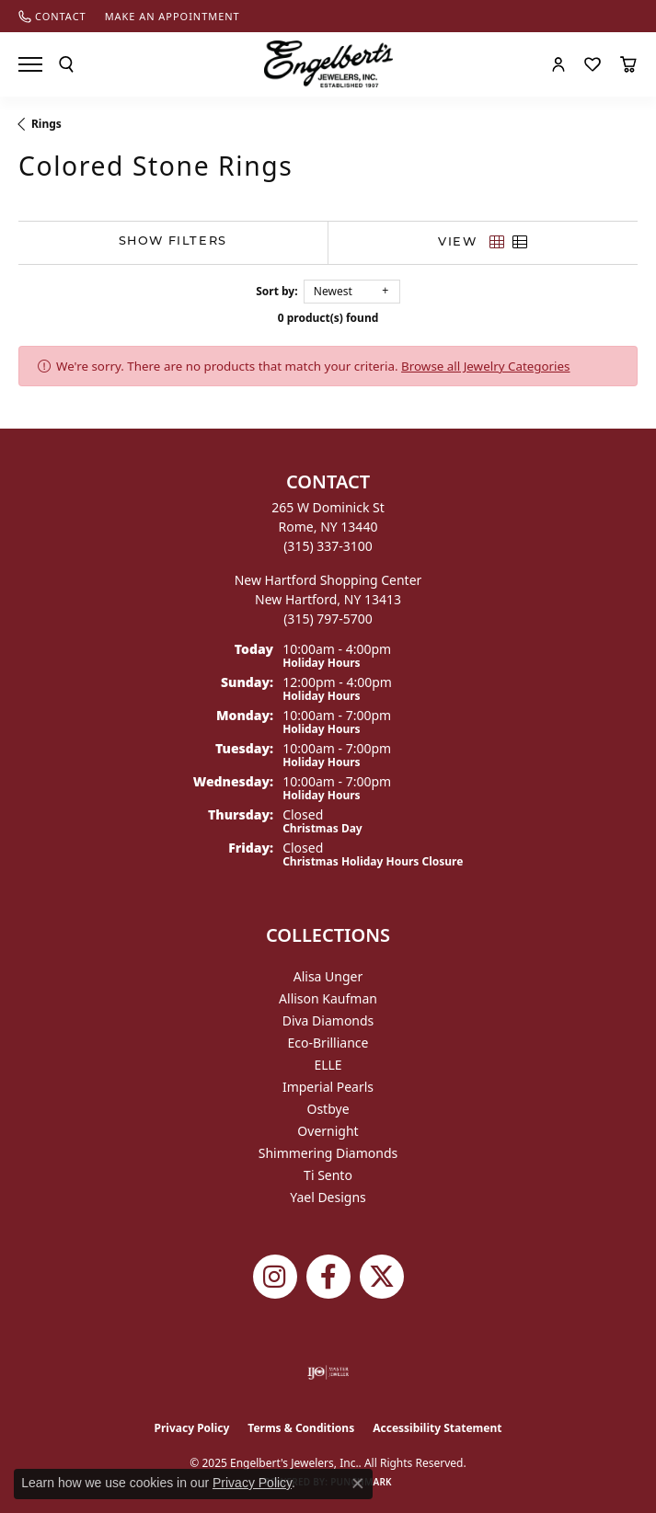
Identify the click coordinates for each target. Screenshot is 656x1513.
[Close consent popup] (357, 1483)
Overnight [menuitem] (327, 1131)
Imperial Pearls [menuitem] (328, 1086)
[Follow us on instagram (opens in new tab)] (275, 1277)
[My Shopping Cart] (628, 64)
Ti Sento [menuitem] (328, 1175)
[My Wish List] (592, 64)
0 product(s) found (328, 318)
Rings (46, 124)
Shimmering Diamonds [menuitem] (328, 1153)
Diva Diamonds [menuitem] (328, 1020)
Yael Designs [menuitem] (328, 1197)
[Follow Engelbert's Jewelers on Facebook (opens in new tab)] (328, 1277)
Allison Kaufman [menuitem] (328, 998)
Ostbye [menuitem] (327, 1109)
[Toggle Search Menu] (66, 64)
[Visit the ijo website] (328, 1372)
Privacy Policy (192, 1428)
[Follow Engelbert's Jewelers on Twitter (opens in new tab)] (382, 1277)
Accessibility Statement (437, 1428)
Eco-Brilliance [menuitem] (328, 1042)
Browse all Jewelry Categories (485, 366)
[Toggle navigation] (30, 64)
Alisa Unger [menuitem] (328, 976)
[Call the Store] (328, 546)
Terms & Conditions (300, 1428)
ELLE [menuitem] (327, 1064)
